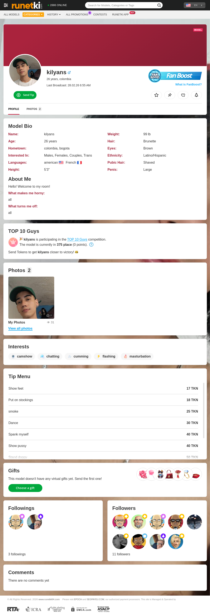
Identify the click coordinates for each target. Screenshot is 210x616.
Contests (100, 14)
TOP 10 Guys (77, 239)
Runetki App (121, 14)
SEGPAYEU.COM (95, 599)
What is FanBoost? (188, 84)
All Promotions (78, 14)
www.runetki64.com (49, 599)
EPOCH (78, 599)
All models (11, 14)
